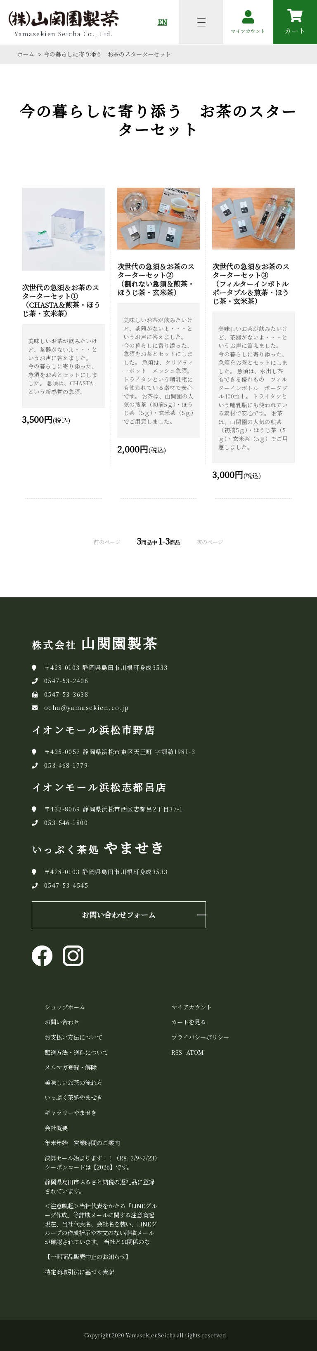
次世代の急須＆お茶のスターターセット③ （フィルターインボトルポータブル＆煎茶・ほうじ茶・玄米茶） (250, 284)
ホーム (25, 54)
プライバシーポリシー (200, 1037)
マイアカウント (191, 1006)
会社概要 (56, 1127)
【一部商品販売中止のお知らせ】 (88, 1256)
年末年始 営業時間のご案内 (82, 1142)
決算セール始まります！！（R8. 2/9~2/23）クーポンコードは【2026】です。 (101, 1162)
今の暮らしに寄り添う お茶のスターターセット (107, 54)
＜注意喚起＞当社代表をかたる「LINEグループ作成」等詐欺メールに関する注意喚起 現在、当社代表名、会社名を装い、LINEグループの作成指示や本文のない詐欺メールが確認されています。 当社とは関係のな (101, 1223)
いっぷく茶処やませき (73, 1097)
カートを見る (188, 1021)
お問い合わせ (62, 1021)
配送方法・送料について (76, 1052)
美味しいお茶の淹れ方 (73, 1082)
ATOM (194, 1052)
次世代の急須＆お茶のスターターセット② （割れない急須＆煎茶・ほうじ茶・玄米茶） (155, 279)
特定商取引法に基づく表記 (79, 1271)
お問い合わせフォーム (119, 914)
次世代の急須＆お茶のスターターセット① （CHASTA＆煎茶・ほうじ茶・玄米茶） (61, 300)
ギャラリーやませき (71, 1112)
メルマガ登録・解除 (71, 1067)
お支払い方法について (73, 1037)
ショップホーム (65, 1006)
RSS (176, 1052)
